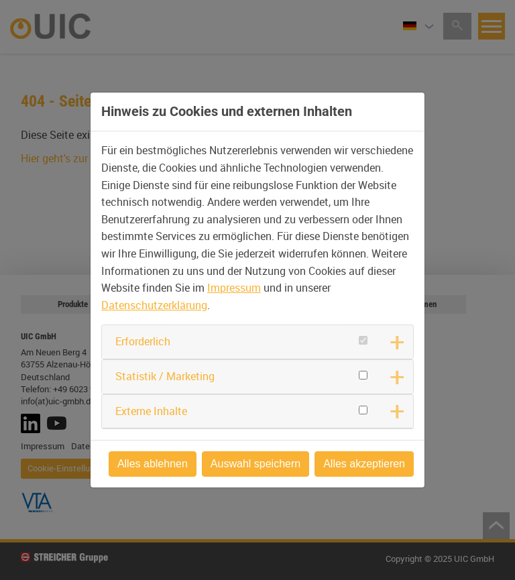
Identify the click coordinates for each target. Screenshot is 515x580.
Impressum (234, 287)
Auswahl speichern (255, 463)
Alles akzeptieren (364, 463)
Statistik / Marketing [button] (165, 376)
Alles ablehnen (152, 463)
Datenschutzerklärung (154, 305)
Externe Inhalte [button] (151, 411)
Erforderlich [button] (142, 341)
